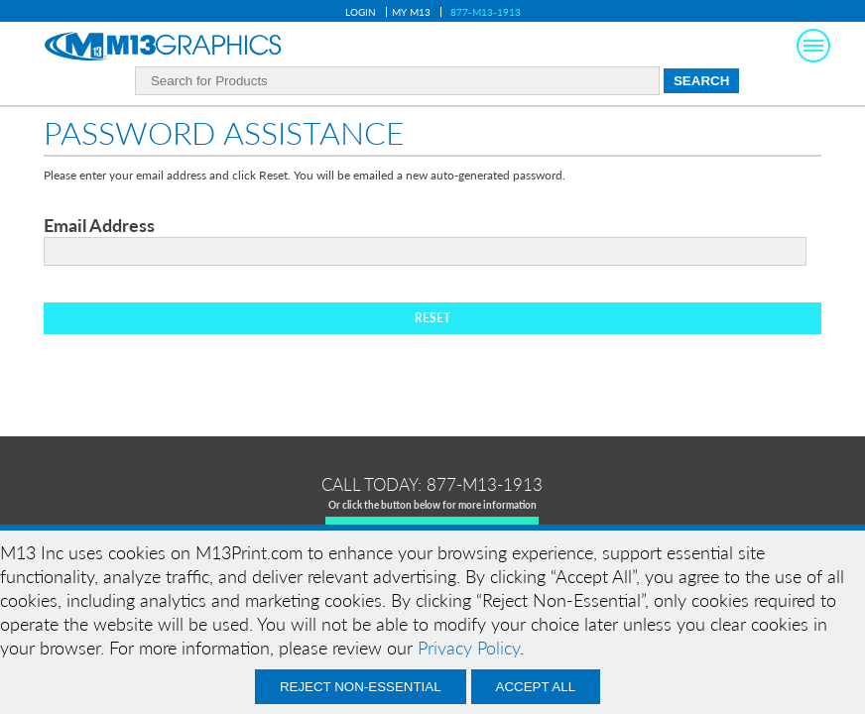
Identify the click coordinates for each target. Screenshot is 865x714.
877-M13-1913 (485, 12)
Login (360, 12)
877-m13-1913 (485, 484)
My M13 (411, 12)
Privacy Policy (469, 647)
